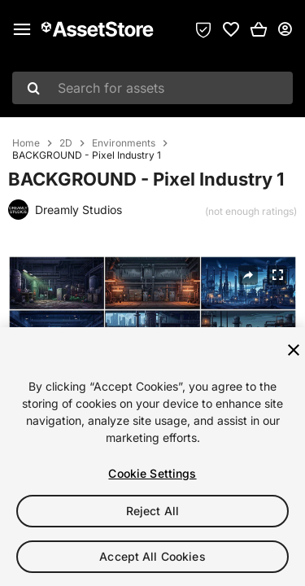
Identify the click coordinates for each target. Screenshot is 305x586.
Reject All (152, 511)
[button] (258, 29)
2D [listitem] (65, 143)
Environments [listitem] (123, 143)
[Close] (293, 350)
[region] (152, 456)
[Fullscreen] (277, 275)
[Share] (248, 275)
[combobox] (152, 88)
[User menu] (285, 29)
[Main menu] (22, 29)
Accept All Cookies (152, 556)
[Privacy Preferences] (203, 29)
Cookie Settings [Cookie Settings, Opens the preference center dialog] (152, 473)
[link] (231, 29)
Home (26, 143)
